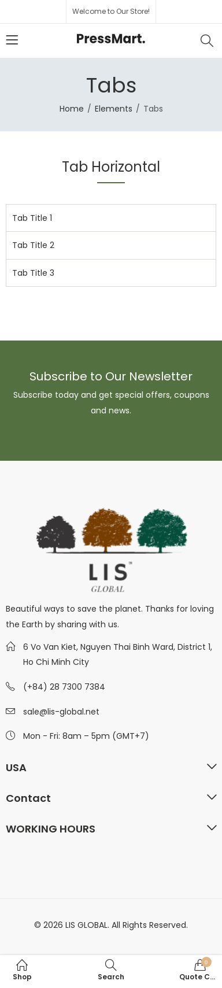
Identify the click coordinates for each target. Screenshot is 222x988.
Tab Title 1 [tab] (32, 218)
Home (72, 108)
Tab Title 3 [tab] (33, 273)
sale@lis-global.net (61, 711)
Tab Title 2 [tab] (33, 245)
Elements (113, 108)
